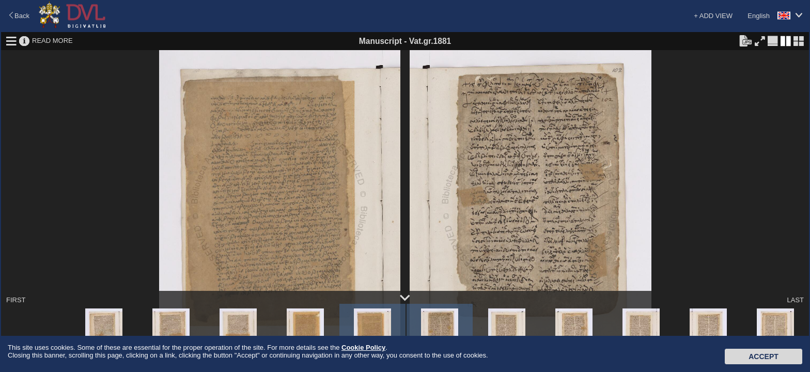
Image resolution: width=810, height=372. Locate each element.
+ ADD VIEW (713, 16)
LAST (795, 300)
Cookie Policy (363, 347)
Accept (763, 356)
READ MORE (52, 40)
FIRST (16, 300)
